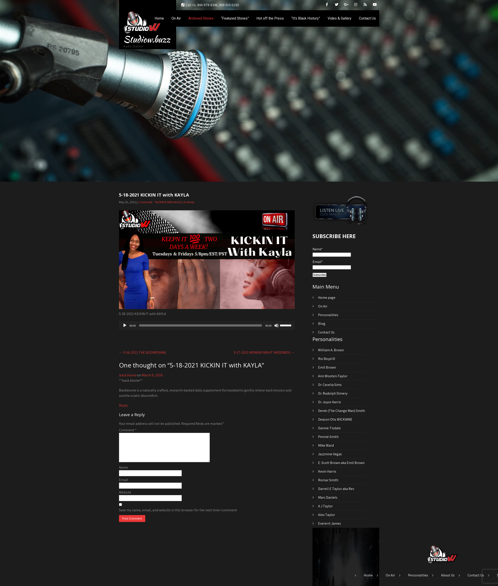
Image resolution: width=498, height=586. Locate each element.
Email (123, 485)
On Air (176, 18)
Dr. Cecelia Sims (330, 384)
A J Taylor (325, 506)
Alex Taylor (326, 514)
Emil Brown (327, 367)
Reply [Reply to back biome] (123, 405)
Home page (326, 297)
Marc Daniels (327, 497)
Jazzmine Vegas (330, 454)
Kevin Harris (327, 471)
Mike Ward (326, 445)
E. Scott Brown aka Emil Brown (341, 462)
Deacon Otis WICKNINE (335, 419)
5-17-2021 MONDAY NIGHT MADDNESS (264, 352)
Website (125, 497)
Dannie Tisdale (329, 428)
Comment (128, 430)
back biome (127, 375)
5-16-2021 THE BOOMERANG (142, 352)
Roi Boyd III (326, 358)
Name (123, 472)
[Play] (125, 325)
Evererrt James (329, 523)
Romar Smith (328, 480)
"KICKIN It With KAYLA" (168, 202)
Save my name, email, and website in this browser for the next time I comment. (178, 515)
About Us (448, 575)
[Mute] (276, 325)
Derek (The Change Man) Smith (341, 410)
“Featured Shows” (235, 18)
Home (159, 18)
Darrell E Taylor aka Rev (336, 488)
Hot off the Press (270, 18)
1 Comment (145, 202)
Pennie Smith (328, 436)
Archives (188, 202)
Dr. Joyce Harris (329, 402)
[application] (207, 325)
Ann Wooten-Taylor (332, 376)
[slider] (200, 325)
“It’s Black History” (305, 18)
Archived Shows (201, 18)
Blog (321, 323)
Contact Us (367, 18)
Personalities (328, 315)
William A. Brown (331, 350)
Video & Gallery (339, 18)
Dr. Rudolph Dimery (332, 393)
